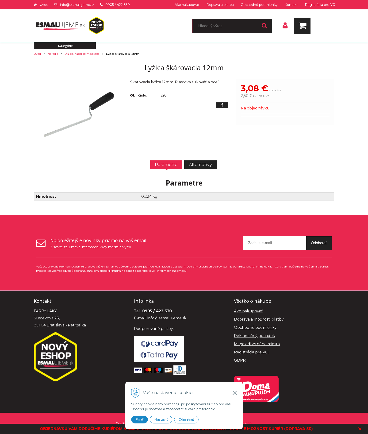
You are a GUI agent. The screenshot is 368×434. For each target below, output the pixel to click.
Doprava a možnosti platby (259, 319)
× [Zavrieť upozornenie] (360, 429)
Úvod (44, 5)
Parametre (166, 164)
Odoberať (319, 243)
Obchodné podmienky (259, 5)
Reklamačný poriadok (254, 335)
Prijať (139, 419)
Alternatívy (200, 164)
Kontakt (291, 5)
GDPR (240, 360)
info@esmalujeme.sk (77, 5)
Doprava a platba (220, 5)
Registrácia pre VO (320, 5)
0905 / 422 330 (117, 5)
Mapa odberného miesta (257, 344)
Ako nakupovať (187, 5)
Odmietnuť (186, 419)
